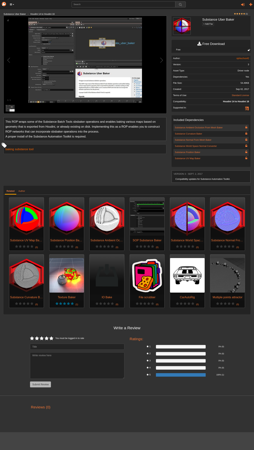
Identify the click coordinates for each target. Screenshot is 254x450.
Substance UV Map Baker (187, 158)
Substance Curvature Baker (188, 134)
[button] (12, 4)
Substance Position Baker (187, 152)
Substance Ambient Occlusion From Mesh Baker (199, 127)
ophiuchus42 (243, 58)
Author (22, 191)
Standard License (240, 95)
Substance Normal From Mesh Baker (193, 140)
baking (9, 149)
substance (21, 149)
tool (31, 149)
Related (11, 191)
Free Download (211, 44)
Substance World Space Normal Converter (196, 146)
